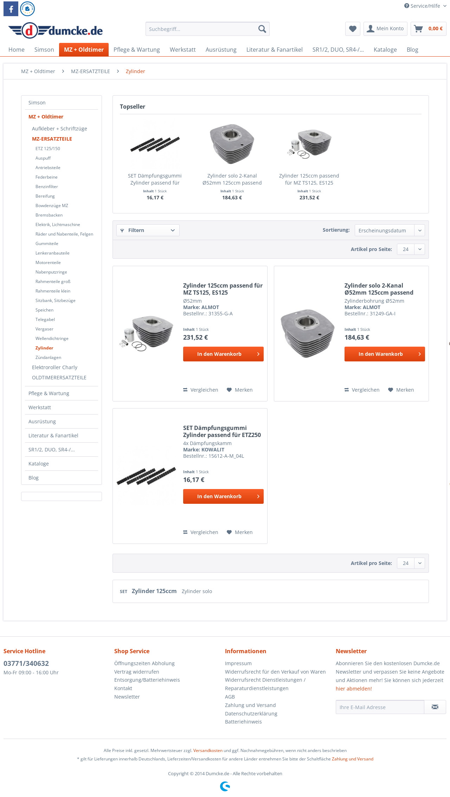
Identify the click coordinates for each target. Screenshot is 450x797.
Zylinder (44, 348)
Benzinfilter (47, 186)
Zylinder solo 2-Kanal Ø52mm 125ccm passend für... (232, 179)
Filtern (132, 230)
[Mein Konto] (385, 29)
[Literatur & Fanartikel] (275, 49)
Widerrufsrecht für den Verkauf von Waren (275, 671)
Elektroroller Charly (54, 367)
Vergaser (44, 329)
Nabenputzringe (51, 272)
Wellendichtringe (52, 338)
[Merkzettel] (352, 29)
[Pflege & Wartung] (137, 49)
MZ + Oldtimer (45, 116)
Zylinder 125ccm (155, 591)
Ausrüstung (42, 421)
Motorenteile (48, 262)
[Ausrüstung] (221, 49)
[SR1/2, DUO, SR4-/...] (338, 49)
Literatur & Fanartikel (53, 435)
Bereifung (45, 196)
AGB (230, 696)
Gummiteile (47, 243)
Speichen (44, 310)
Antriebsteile (48, 168)
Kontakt (123, 688)
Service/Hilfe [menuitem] (423, 5)
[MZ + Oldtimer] (84, 49)
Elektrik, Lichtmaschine (58, 224)
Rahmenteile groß (53, 281)
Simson (37, 102)
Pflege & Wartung (48, 393)
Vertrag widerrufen (136, 671)
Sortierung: (336, 229)
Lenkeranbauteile (53, 253)
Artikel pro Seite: (371, 249)
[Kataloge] (385, 49)
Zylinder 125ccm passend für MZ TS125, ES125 (309, 179)
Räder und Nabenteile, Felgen (64, 234)
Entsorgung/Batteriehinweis (147, 679)
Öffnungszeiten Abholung (144, 663)
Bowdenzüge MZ (52, 205)
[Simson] (44, 49)
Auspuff (43, 158)
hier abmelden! (354, 688)
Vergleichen (200, 389)
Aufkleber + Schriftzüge (59, 128)
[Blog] (412, 49)
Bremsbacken (49, 215)
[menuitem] (208, 32)
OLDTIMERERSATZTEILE (59, 377)
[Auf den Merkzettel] (240, 390)
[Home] (17, 49)
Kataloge (38, 463)
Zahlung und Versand (250, 705)
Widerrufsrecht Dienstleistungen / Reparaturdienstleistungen (265, 684)
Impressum (238, 663)
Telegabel (45, 319)
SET (124, 591)
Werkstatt (39, 407)
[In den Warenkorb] (223, 354)
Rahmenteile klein (53, 291)
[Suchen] (262, 29)
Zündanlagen (48, 357)
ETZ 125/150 (48, 149)
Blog (33, 477)
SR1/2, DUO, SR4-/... (51, 449)
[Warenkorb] (428, 29)
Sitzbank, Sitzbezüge (56, 300)
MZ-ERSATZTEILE (52, 138)
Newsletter (127, 696)
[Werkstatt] (183, 49)
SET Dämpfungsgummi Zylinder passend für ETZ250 (155, 179)
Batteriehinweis (243, 721)
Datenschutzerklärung (251, 713)
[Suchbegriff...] (208, 29)
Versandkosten (208, 750)
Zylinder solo (197, 591)
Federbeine (47, 177)
